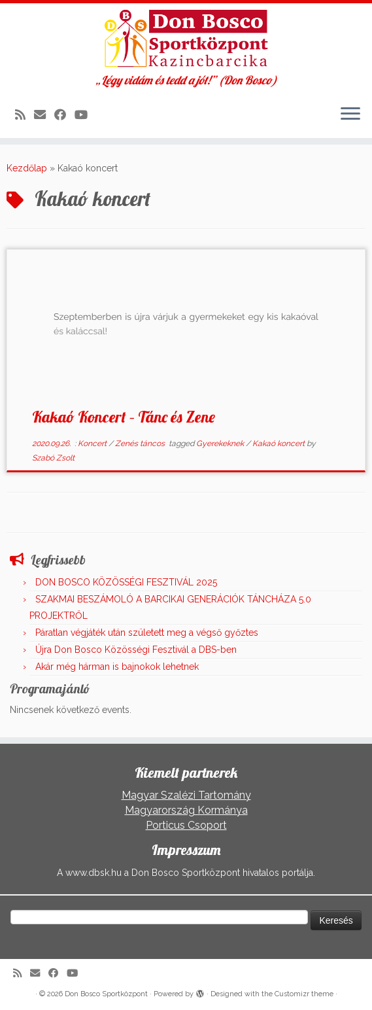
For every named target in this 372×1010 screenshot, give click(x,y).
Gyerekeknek (221, 443)
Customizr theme (304, 994)
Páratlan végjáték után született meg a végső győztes (146, 632)
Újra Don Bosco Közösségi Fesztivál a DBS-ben (136, 649)
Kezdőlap (27, 168)
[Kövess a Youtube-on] (85, 115)
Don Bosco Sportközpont (106, 994)
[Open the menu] (350, 114)
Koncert (93, 443)
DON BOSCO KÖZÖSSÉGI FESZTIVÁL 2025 (126, 582)
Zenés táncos (141, 443)
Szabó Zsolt (53, 457)
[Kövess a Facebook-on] (64, 115)
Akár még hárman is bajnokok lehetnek (117, 666)
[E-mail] (44, 115)
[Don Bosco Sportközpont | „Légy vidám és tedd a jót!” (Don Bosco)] (186, 38)
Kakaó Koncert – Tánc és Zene (123, 417)
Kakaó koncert (279, 443)
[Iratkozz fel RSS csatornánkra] (24, 115)
